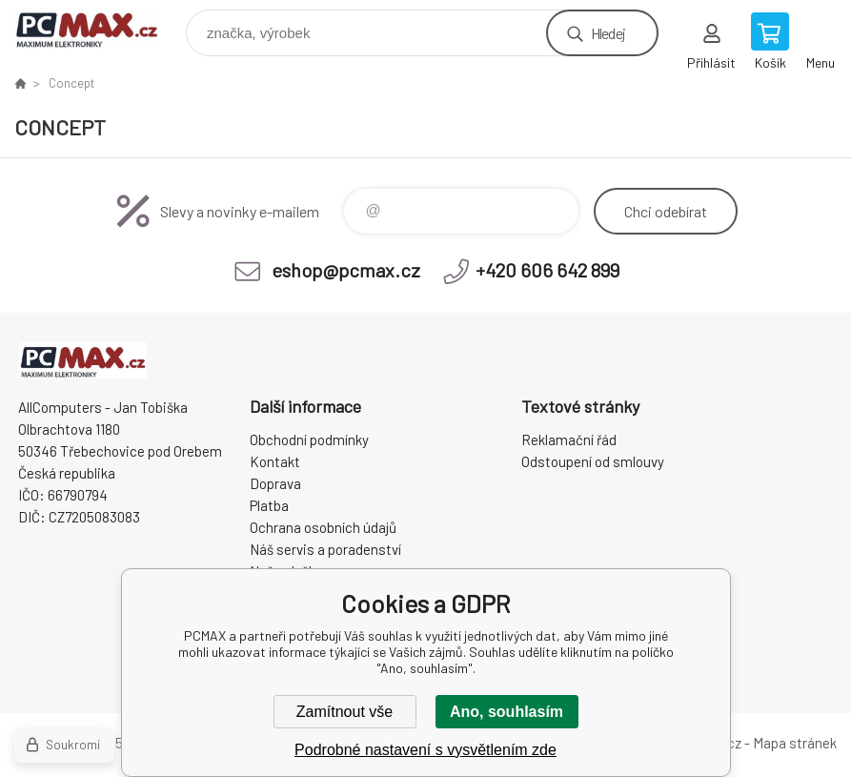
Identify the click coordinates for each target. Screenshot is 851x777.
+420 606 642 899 (547, 269)
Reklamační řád (569, 439)
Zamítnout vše (344, 712)
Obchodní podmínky (309, 439)
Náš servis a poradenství (325, 549)
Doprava (275, 483)
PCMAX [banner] (98, 28)
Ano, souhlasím (506, 712)
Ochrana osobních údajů (323, 527)
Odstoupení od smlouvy (592, 461)
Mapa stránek (795, 742)
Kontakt (275, 461)
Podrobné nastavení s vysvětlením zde (425, 750)
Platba (269, 505)
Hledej (608, 33)
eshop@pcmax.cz (346, 269)
